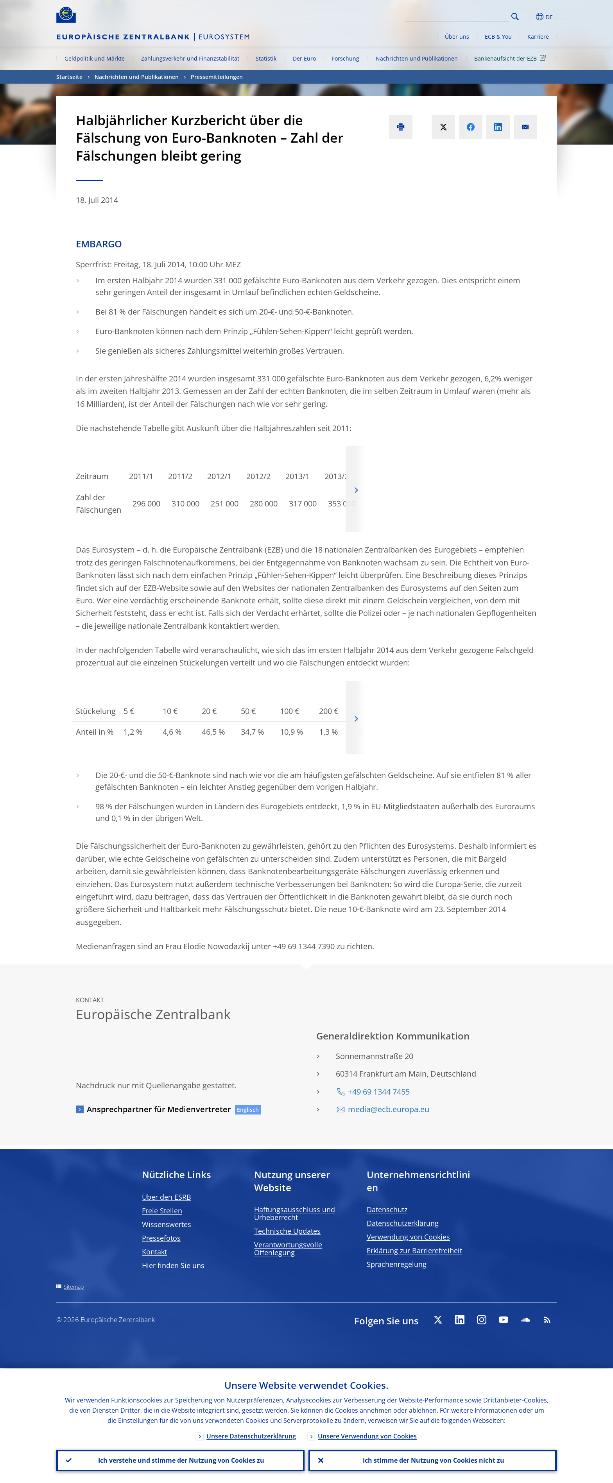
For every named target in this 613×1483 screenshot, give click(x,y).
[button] (529, 16)
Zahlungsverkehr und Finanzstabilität (190, 58)
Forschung (345, 58)
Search (515, 16)
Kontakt (154, 1251)
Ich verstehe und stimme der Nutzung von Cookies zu (180, 1460)
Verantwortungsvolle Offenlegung (288, 1248)
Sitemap (74, 1286)
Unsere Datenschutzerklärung (251, 1435)
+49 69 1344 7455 (379, 1091)
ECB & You (498, 36)
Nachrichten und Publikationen (417, 58)
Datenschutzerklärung (403, 1223)
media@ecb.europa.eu (388, 1109)
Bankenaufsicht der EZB (511, 58)
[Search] (469, 15)
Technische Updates (287, 1231)
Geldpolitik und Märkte (95, 58)
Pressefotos (161, 1238)
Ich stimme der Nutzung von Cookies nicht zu (433, 1460)
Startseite (69, 77)
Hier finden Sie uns (173, 1265)
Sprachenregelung (397, 1264)
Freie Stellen (162, 1210)
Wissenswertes (166, 1224)
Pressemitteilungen (217, 77)
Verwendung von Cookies (408, 1236)
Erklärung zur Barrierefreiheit (414, 1250)
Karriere (538, 36)
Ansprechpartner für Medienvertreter (159, 1109)
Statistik (266, 58)
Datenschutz (387, 1209)
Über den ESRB (166, 1197)
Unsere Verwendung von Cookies (367, 1435)
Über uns (457, 36)
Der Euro (304, 58)
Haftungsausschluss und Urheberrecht (294, 1213)
